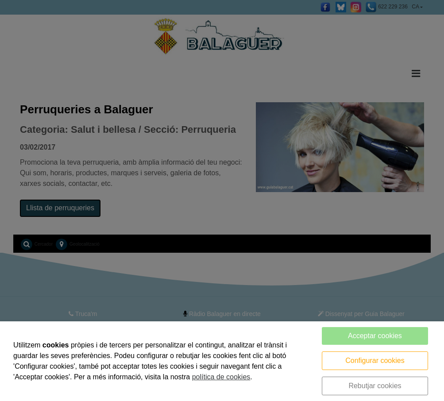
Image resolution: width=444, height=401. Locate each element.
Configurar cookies (374, 360)
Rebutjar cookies (374, 385)
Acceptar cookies (375, 335)
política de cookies (221, 377)
